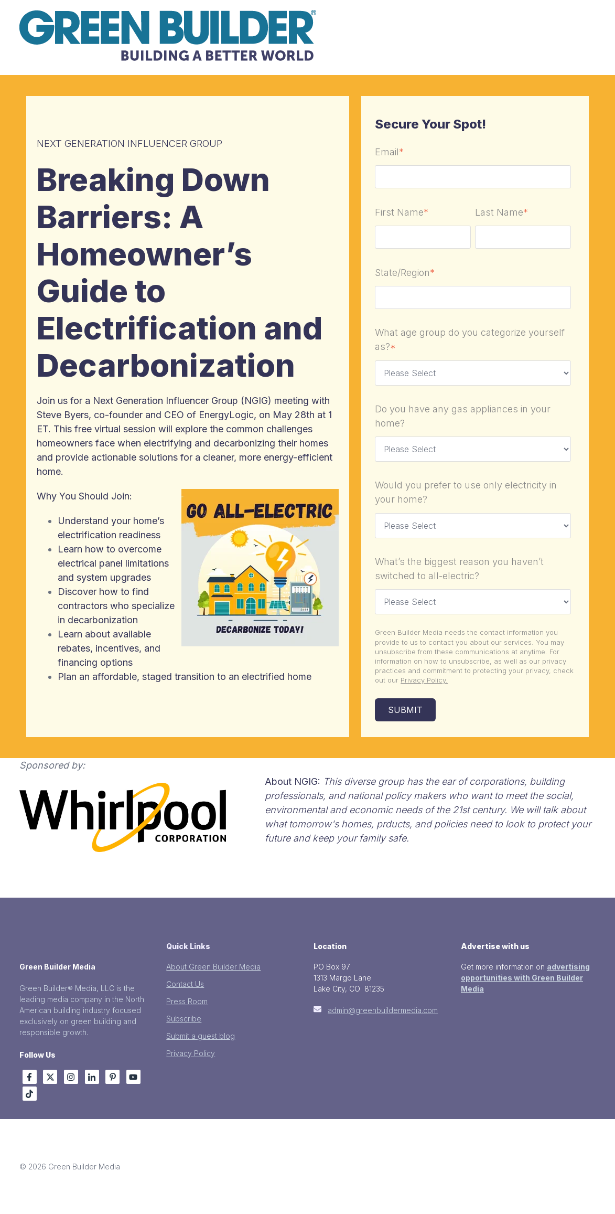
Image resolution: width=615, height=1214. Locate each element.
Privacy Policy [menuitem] (190, 1053)
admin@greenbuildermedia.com (383, 1010)
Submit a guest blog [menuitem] (200, 1035)
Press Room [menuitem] (187, 1001)
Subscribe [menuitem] (183, 1018)
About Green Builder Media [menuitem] (213, 966)
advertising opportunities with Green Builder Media (525, 977)
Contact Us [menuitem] (185, 983)
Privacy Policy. (424, 680)
